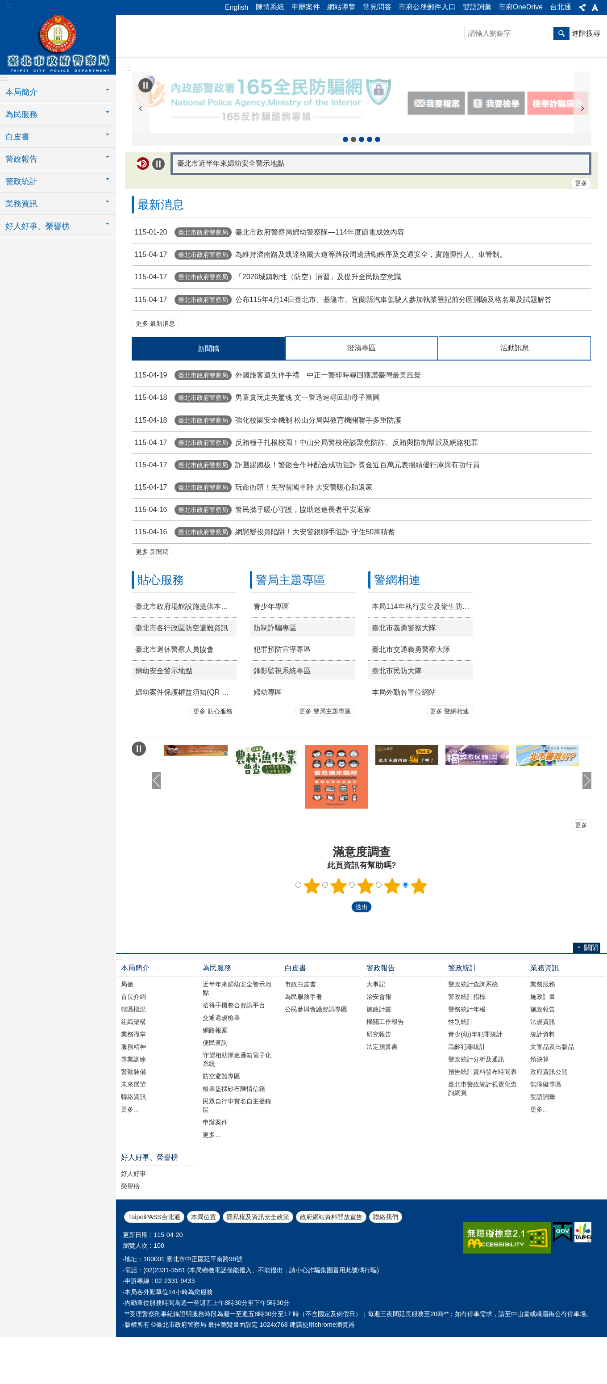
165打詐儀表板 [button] (377, 193)
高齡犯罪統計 (467, 1100)
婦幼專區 (268, 746)
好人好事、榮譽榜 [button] (37, 226)
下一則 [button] (582, 135)
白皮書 (295, 1021)
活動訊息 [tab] (514, 401)
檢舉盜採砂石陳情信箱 (234, 1142)
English (236, 7)
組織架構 (133, 1075)
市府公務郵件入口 (427, 7)
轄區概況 (133, 1062)
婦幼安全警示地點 (163, 724)
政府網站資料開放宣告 (331, 1270)
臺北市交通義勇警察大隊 (411, 703)
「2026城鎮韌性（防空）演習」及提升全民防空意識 (266, 330)
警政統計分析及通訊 (476, 1112)
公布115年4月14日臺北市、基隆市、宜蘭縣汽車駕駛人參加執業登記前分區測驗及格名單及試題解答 (342, 353)
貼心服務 (160, 633)
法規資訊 (542, 1075)
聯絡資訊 (133, 1150)
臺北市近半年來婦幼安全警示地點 (230, 217)
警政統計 (462, 1021)
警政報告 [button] (21, 159)
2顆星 (338, 939)
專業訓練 (133, 1112)
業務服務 (542, 1037)
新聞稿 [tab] (208, 402)
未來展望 (133, 1137)
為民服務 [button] (21, 114)
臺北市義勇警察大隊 (404, 681)
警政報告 (380, 1021)
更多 (581, 236)
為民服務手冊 (303, 1050)
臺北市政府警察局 (58, 43)
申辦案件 (305, 7)
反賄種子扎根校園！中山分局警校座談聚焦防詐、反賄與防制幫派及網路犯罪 (305, 496)
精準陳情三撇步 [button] (361, 193)
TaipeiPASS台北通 (154, 1270)
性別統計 (460, 1075)
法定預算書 (382, 1100)
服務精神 (133, 1100)
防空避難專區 (221, 1129)
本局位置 (203, 1270)
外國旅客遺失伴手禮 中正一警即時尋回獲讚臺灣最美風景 (276, 429)
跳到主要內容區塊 (4, 4)
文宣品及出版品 (552, 1100)
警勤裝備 (133, 1125)
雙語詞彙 (477, 7)
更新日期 (135, 1288)
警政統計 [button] (21, 181)
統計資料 (542, 1087)
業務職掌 (133, 1087)
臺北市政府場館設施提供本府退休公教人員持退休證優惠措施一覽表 (186, 660)
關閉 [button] (582, 7)
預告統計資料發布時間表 (482, 1125)
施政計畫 (378, 1062)
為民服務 (217, 1021)
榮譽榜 (130, 1239)
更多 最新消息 (155, 377)
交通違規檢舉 (221, 1071)
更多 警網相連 (449, 764)
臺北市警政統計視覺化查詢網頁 (482, 1142)
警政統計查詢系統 (473, 1037)
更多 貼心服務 (213, 764)
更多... (130, 1162)
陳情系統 (270, 7)
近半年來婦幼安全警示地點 (237, 1042)
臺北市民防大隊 (397, 724)
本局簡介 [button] (21, 92)
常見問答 (377, 7)
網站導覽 (341, 7)
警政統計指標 (467, 1050)
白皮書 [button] (17, 136)
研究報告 (378, 1087)
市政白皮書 (300, 1037)
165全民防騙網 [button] (353, 193)
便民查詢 (215, 1096)
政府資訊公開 (549, 1125)
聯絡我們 (385, 1270)
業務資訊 (544, 1021)
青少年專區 (271, 660)
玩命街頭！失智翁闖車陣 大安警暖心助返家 (252, 541)
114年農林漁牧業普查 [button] (345, 193)
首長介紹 (133, 1050)
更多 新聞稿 (152, 605)
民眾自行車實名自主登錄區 (237, 1159)
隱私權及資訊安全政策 (258, 1270)
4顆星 (392, 939)
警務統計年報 (467, 1062)
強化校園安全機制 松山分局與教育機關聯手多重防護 (266, 473)
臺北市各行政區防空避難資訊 (181, 681)
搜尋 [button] (561, 33)
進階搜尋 (586, 33)
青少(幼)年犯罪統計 (475, 1087)
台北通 (560, 7)
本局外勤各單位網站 (404, 746)
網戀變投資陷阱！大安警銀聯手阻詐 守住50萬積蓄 (263, 585)
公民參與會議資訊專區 (316, 1062)
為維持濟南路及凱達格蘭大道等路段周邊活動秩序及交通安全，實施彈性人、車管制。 (319, 308)
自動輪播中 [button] (145, 85)
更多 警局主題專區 (325, 764)
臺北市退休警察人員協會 (174, 703)
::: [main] (128, 68)
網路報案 (215, 1083)
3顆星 (365, 939)
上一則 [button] (141, 135)
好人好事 (133, 1227)
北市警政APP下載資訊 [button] (369, 193)
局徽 (127, 1037)
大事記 (375, 1037)
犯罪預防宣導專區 (282, 703)
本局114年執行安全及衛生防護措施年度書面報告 (422, 660)
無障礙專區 (545, 1137)
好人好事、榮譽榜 (149, 1211)
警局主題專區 (290, 633)
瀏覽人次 (135, 1299)
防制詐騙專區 (275, 681)
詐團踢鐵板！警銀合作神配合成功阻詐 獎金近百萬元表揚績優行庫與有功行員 (306, 518)
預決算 (539, 1112)
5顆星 (419, 939)
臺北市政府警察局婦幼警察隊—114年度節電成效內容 (268, 286)
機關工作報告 (385, 1075)
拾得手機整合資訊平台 (234, 1058)
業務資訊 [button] (21, 203)
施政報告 (542, 1062)
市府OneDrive (521, 7)
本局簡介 (135, 1021)
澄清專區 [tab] (361, 401)
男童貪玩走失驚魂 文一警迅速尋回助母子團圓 (256, 451)
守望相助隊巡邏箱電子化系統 (237, 1113)
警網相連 (397, 633)
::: (9, 5)
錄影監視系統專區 (282, 724)
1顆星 (312, 939)
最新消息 (160, 258)
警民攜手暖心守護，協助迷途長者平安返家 (251, 563)
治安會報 (378, 1050)
